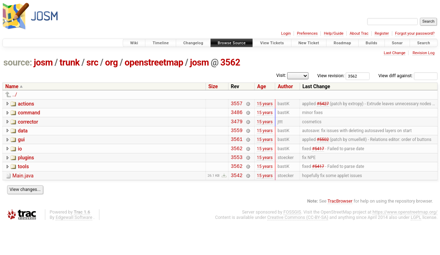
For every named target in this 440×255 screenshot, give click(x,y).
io (20, 154)
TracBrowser (340, 210)
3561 (237, 144)
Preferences (307, 33)
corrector (28, 124)
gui (21, 144)
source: (18, 62)
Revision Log (423, 53)
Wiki (134, 43)
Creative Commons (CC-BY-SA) (298, 227)
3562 (230, 62)
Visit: (281, 75)
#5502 (323, 144)
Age (261, 86)
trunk (69, 62)
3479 (237, 124)
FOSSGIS (292, 221)
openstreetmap (154, 62)
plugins (26, 164)
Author (285, 86)
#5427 (323, 104)
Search (423, 43)
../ (14, 94)
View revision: (331, 75)
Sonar (397, 43)
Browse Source (232, 43)
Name (11, 86)
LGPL (416, 227)
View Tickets (272, 43)
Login (286, 33)
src (92, 62)
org (111, 62)
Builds (371, 43)
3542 (237, 184)
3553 (237, 164)
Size (213, 86)
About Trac (359, 33)
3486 (237, 114)
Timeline (160, 43)
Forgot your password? (415, 33)
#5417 (318, 154)
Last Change (394, 53)
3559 (237, 134)
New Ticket (309, 43)
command (29, 114)
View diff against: (408, 75)
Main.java (23, 184)
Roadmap (342, 43)
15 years (265, 104)
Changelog (193, 43)
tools (23, 174)
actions (26, 104)
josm (43, 62)
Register (382, 33)
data (23, 134)
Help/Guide (333, 33)
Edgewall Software (74, 227)
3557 (237, 104)
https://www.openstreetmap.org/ (405, 221)
